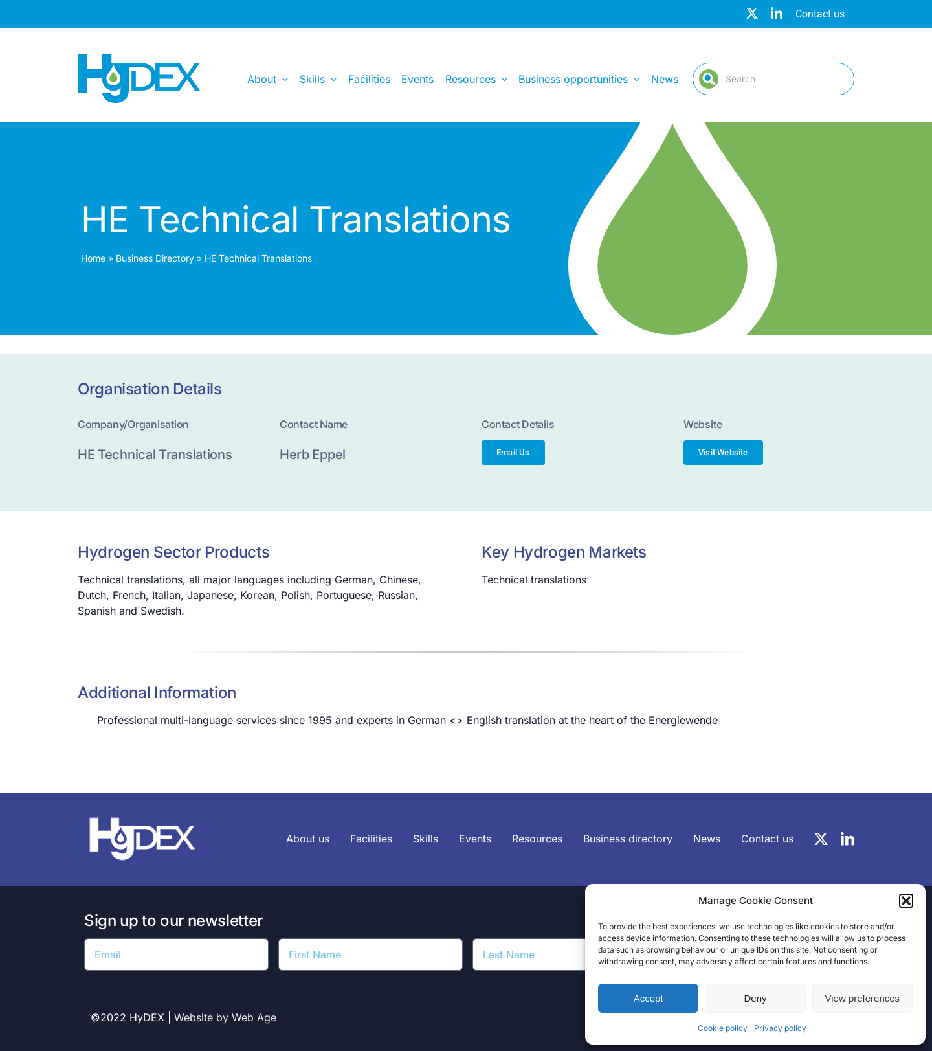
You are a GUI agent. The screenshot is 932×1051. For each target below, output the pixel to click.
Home (93, 258)
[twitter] (752, 13)
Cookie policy (723, 1028)
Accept (648, 998)
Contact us (820, 14)
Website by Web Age (225, 1017)
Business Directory (155, 258)
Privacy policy (780, 1028)
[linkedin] (776, 13)
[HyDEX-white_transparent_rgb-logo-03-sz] (142, 810)
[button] (906, 900)
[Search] (773, 79)
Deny (755, 998)
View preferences (862, 998)
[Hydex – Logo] (139, 59)
